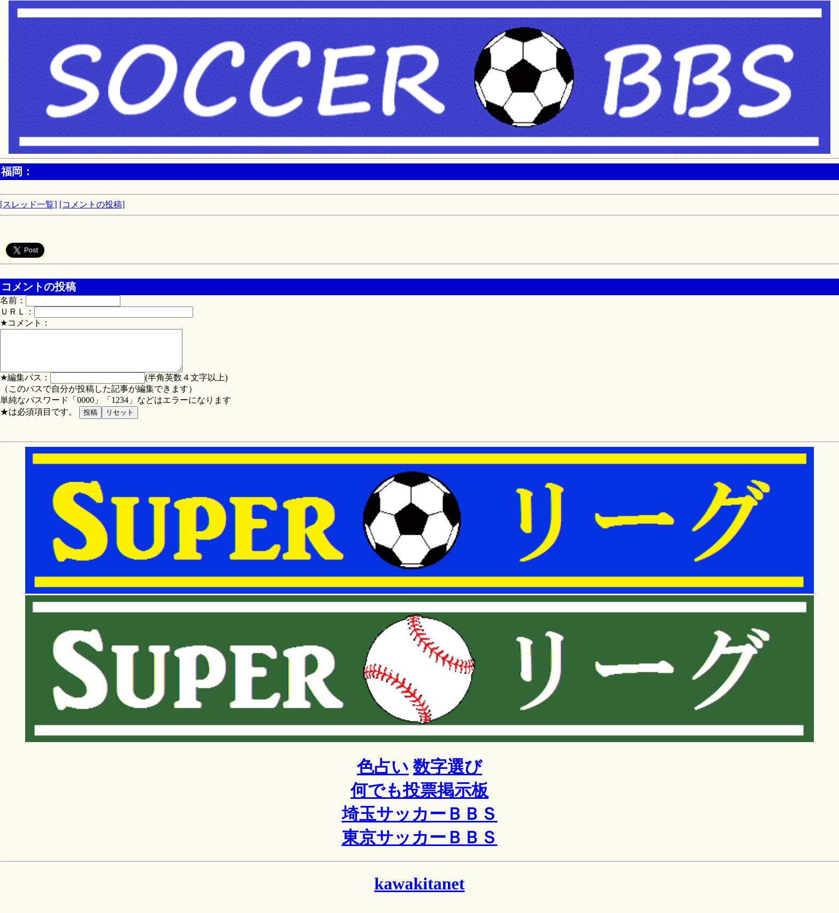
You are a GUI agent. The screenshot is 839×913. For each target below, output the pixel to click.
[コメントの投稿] (92, 204)
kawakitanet (420, 891)
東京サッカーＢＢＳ (420, 845)
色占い (383, 774)
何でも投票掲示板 (419, 798)
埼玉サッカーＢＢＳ (420, 822)
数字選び (447, 774)
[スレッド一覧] (28, 204)
